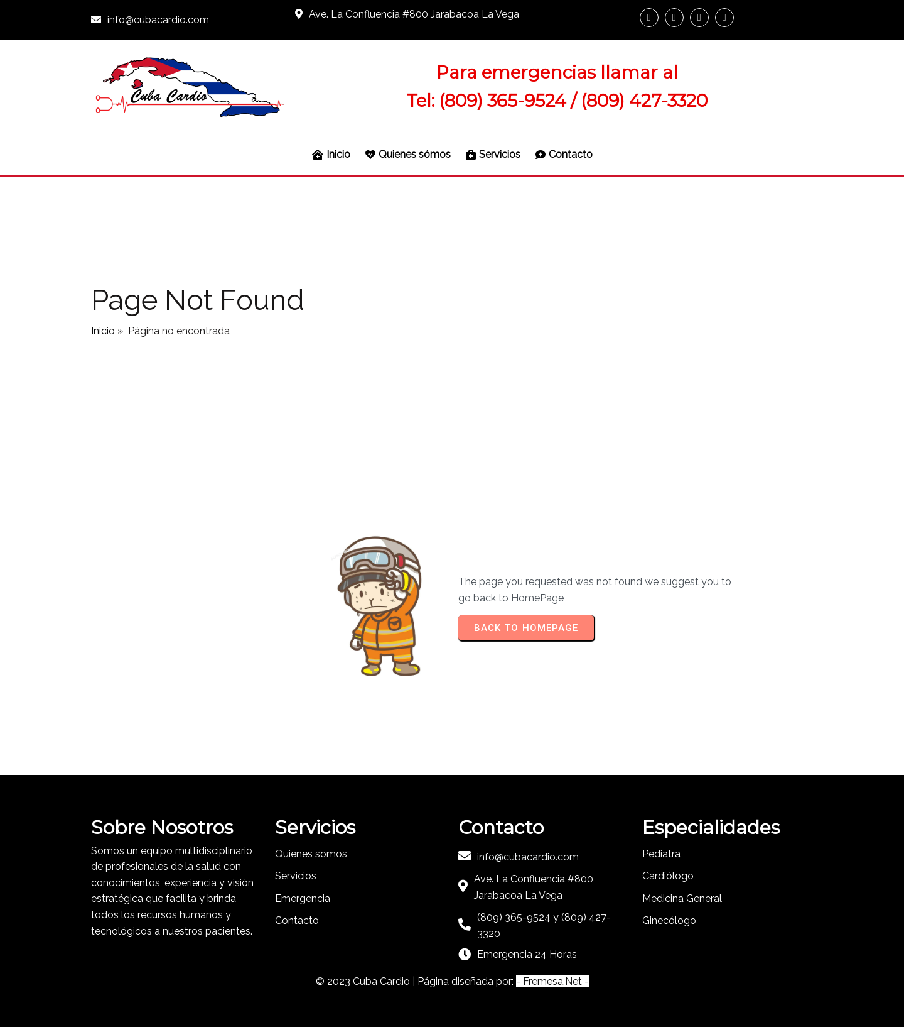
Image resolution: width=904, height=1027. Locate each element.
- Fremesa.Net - (552, 981)
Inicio (103, 331)
